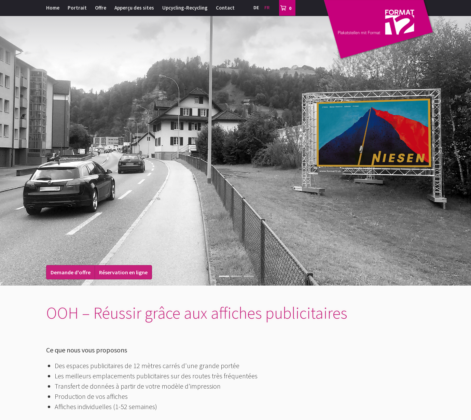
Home (52, 7)
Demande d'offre (71, 272)
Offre (100, 7)
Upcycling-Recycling (185, 7)
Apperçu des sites (134, 7)
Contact (225, 7)
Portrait (77, 7)
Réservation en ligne (123, 272)
